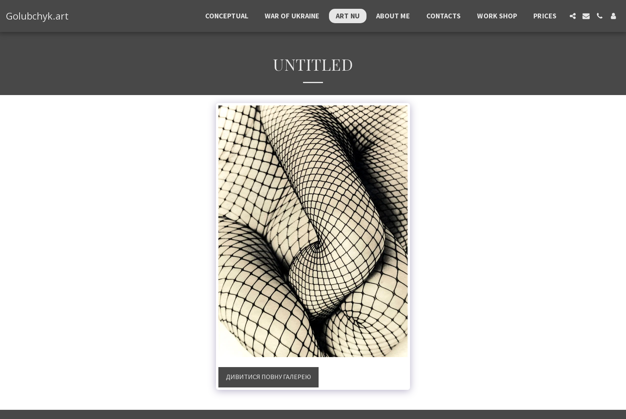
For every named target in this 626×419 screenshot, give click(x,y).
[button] (572, 16)
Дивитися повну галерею (268, 377)
